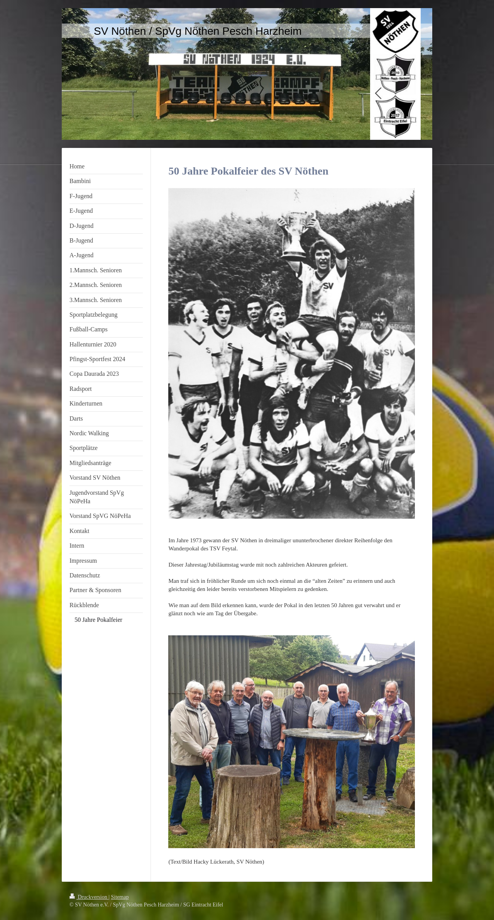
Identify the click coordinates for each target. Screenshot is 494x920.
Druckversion (88, 897)
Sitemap (120, 897)
